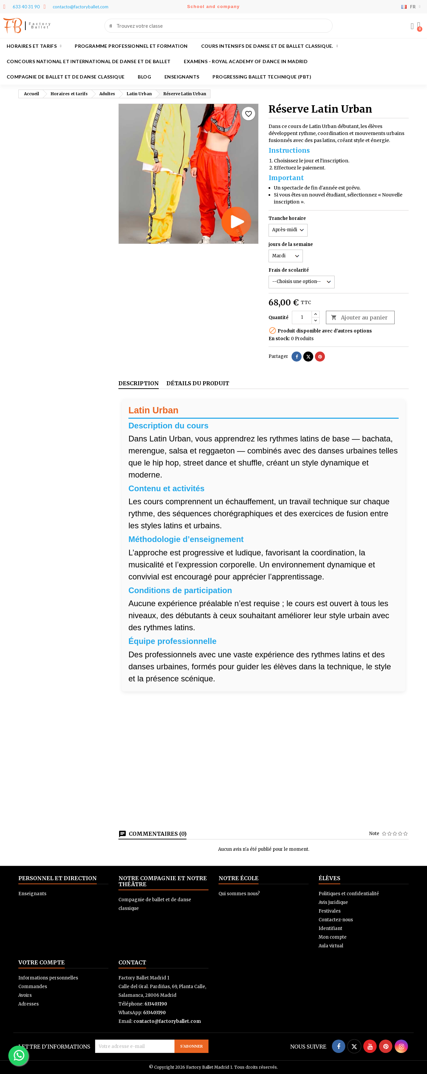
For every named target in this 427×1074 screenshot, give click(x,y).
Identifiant (330, 928)
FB (12, 25)
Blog (144, 77)
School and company (213, 6)
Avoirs (25, 995)
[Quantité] (302, 317)
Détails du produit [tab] (197, 383)
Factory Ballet (40, 25)
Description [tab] (138, 383)
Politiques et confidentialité (349, 894)
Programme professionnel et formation (131, 46)
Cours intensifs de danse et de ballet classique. (269, 46)
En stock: (279, 339)
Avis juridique (333, 902)
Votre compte (41, 962)
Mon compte (333, 937)
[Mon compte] (412, 26)
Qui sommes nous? (239, 894)
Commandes (32, 986)
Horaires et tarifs (34, 46)
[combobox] (219, 25)
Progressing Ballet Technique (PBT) (261, 77)
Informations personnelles (48, 978)
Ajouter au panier (359, 317)
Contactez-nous (336, 920)
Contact (132, 962)
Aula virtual (331, 946)
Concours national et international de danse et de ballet (88, 61)
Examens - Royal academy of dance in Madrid (246, 61)
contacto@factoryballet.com (167, 1021)
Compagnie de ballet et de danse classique (65, 77)
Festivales (330, 911)
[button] (419, 25)
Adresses (28, 1004)
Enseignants (181, 77)
